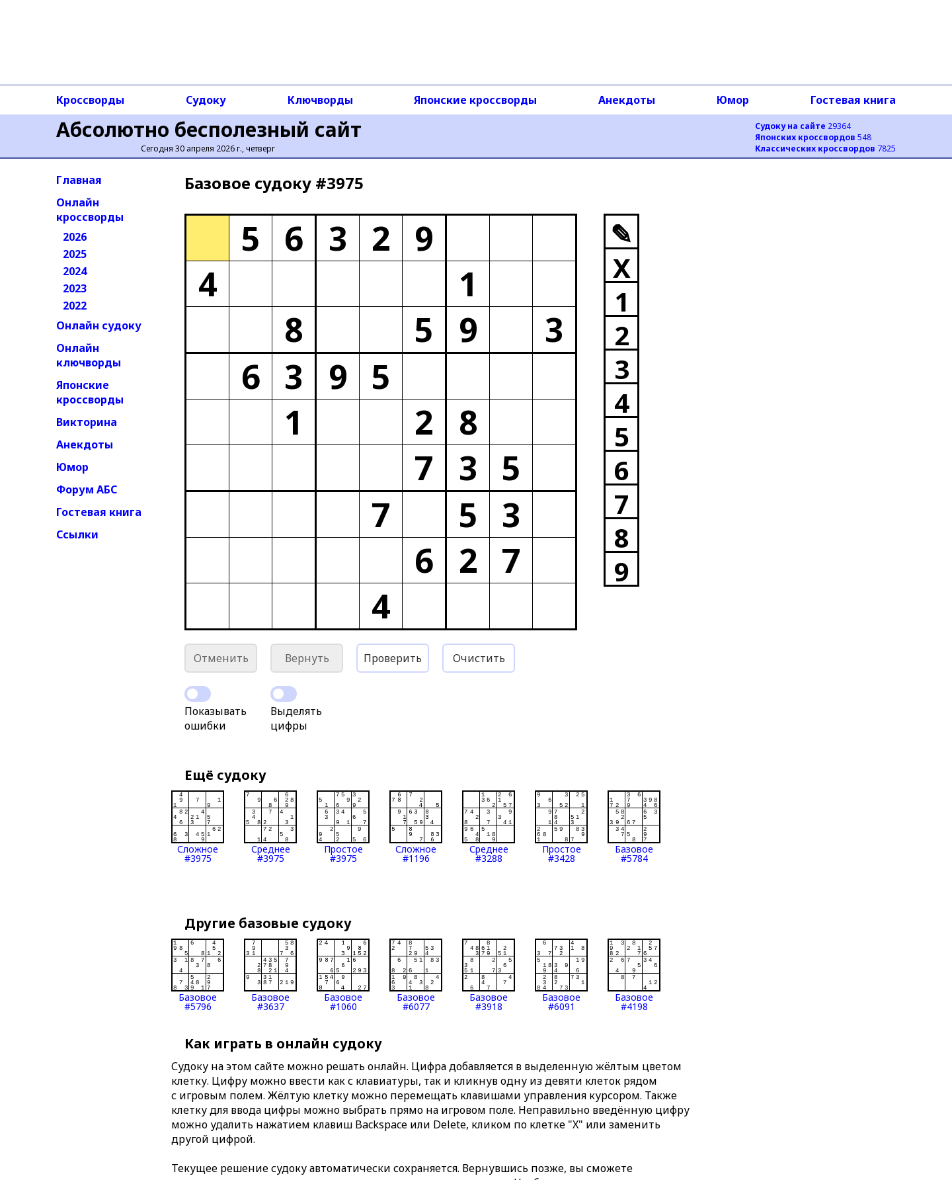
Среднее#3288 (488, 826)
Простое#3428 (561, 826)
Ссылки (77, 534)
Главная (79, 180)
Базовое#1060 (343, 975)
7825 (825, 148)
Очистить (479, 658)
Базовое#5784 (634, 826)
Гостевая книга (853, 100)
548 (813, 137)
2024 (75, 271)
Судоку (206, 100)
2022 (75, 305)
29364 (803, 126)
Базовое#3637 (270, 975)
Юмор (733, 100)
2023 (75, 288)
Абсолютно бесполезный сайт (209, 129)
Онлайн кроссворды (90, 209)
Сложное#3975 (197, 826)
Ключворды (320, 100)
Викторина (86, 422)
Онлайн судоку (98, 325)
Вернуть (307, 658)
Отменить (221, 658)
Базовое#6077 (415, 975)
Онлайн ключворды (88, 355)
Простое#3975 (343, 826)
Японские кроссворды (475, 100)
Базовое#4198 (634, 975)
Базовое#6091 (561, 975)
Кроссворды (90, 100)
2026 (75, 237)
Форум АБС (86, 489)
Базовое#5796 (197, 975)
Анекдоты (626, 100)
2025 (75, 254)
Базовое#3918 (488, 975)
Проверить (393, 658)
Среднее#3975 (270, 826)
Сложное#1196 (415, 826)
